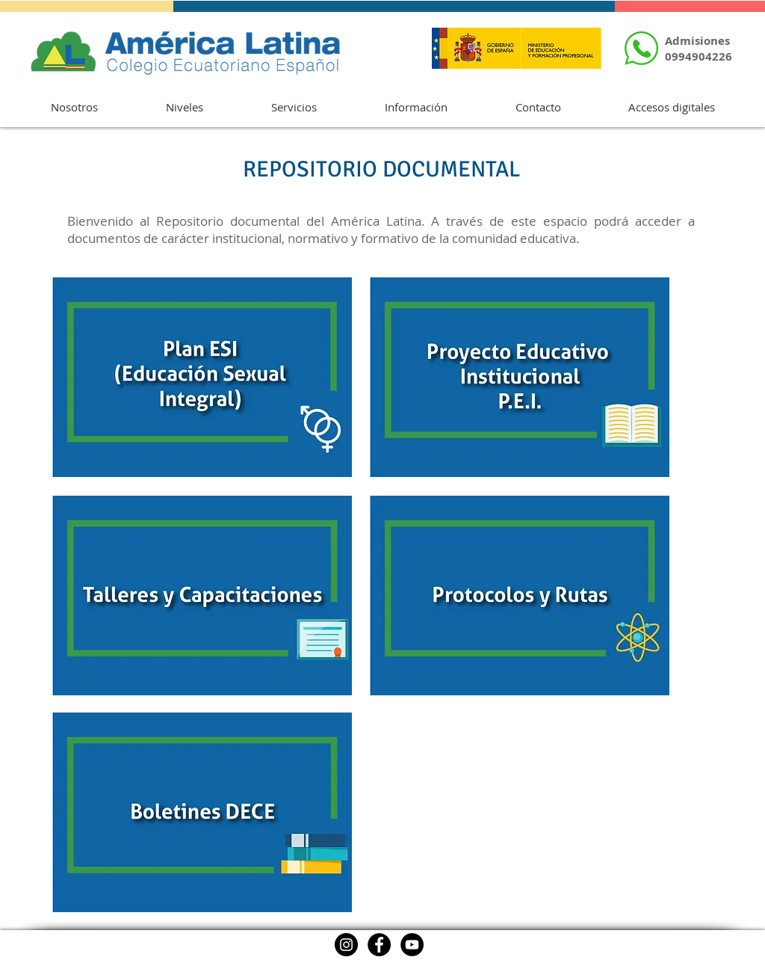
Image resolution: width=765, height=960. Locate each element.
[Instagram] (346, 944)
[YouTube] (412, 944)
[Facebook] (379, 944)
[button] (73, 107)
